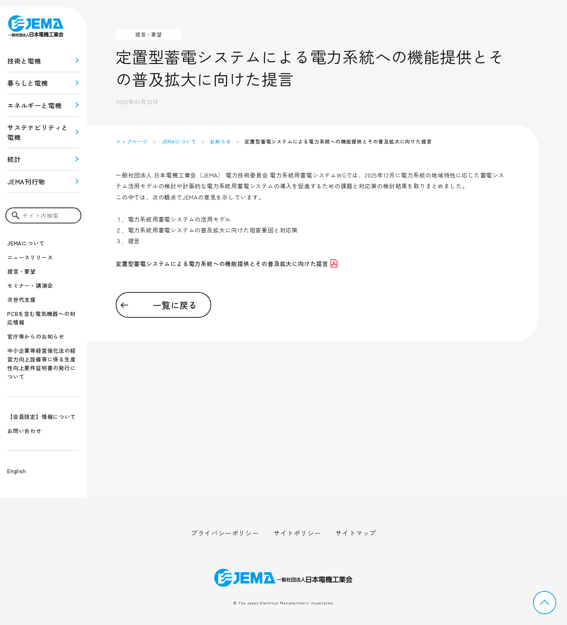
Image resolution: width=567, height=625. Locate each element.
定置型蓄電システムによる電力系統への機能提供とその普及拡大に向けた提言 (226, 263)
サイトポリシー (297, 533)
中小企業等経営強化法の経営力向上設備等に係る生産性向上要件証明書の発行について (41, 363)
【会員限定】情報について (41, 416)
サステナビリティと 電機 (37, 132)
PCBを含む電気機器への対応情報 (41, 318)
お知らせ (220, 141)
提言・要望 (21, 271)
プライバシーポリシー (225, 533)
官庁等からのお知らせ (35, 336)
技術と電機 (24, 60)
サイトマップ (355, 533)
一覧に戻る (175, 305)
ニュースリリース (30, 257)
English (16, 471)
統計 (14, 159)
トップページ (132, 141)
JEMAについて (25, 243)
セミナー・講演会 (30, 285)
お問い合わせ (24, 430)
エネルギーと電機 (34, 105)
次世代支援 (21, 299)
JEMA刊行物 (26, 181)
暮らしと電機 (27, 82)
